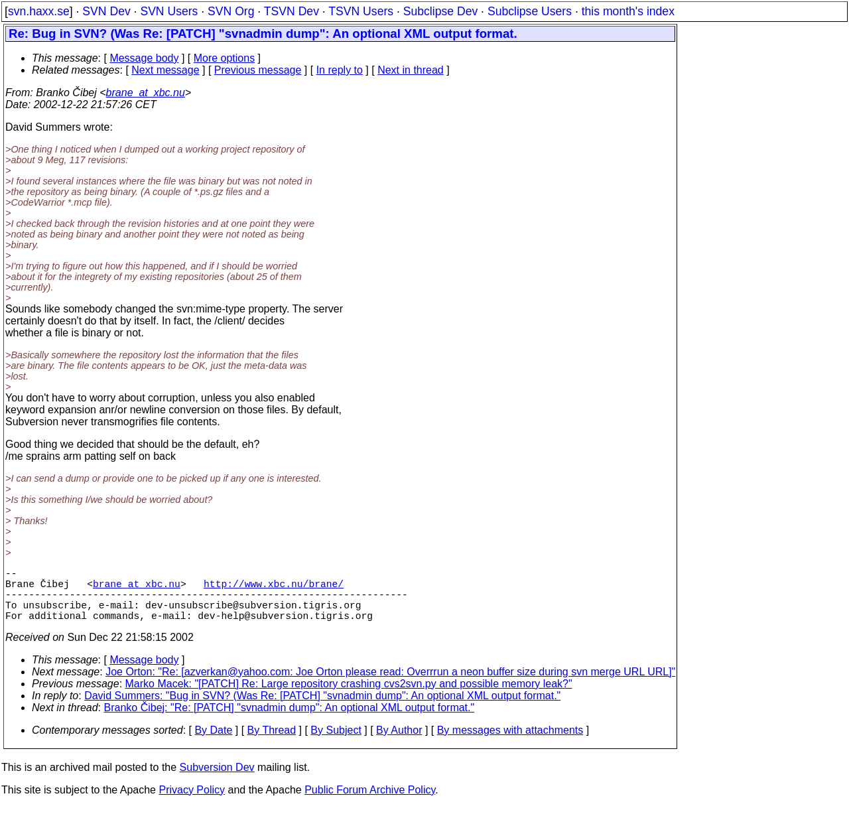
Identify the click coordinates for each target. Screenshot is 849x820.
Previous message (258, 70)
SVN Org (231, 11)
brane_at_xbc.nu (145, 92)
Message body (143, 58)
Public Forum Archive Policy (369, 803)
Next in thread (410, 70)
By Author (399, 743)
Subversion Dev (217, 780)
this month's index (628, 11)
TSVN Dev (291, 11)
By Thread (271, 743)
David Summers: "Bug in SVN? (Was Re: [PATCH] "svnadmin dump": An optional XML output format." (322, 709)
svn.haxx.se (39, 11)
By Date (213, 743)
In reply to (339, 70)
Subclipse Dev (440, 11)
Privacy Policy (192, 803)
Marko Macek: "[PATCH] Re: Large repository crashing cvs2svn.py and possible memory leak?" (348, 697)
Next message (165, 70)
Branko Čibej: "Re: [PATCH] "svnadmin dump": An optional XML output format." (289, 720)
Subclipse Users (530, 11)
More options (224, 58)
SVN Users (169, 11)
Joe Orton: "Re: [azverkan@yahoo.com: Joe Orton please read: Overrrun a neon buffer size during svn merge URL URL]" (390, 685)
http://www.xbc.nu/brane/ (274, 588)
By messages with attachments (510, 743)
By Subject (335, 743)
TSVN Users (360, 11)
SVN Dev (106, 11)
